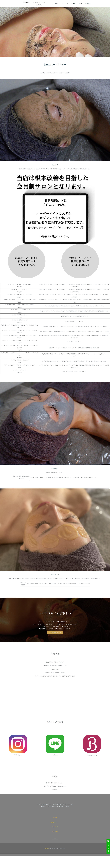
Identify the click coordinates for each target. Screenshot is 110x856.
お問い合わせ (55, 831)
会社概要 (88, 3)
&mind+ (47, 848)
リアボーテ (55, 3)
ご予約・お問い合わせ (55, 632)
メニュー (65, 3)
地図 (80, 3)
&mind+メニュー (55, 822)
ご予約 (74, 3)
